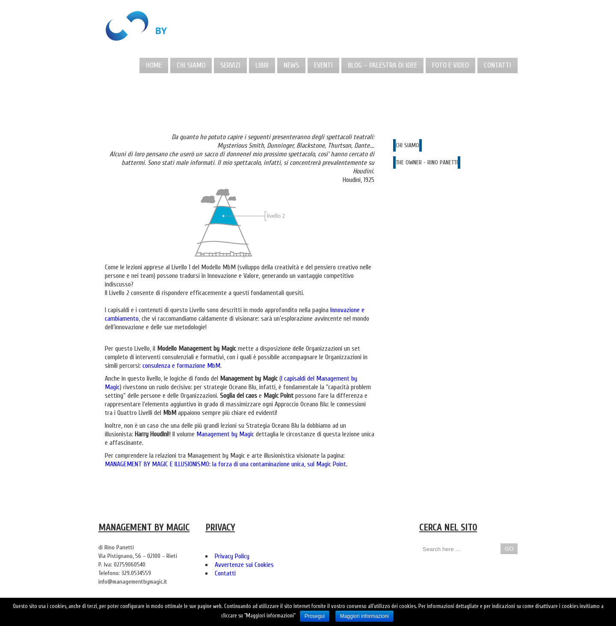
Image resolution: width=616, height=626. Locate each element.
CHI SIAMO (407, 145)
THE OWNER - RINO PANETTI (427, 162)
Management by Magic (225, 434)
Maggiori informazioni (364, 616)
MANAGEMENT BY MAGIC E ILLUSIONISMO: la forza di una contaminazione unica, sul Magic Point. (226, 464)
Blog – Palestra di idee (382, 65)
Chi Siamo (191, 65)
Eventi (323, 65)
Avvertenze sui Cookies (244, 565)
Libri (262, 65)
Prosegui (315, 616)
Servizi (230, 65)
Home (154, 65)
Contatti (497, 65)
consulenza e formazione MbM (181, 366)
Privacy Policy (232, 556)
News (291, 65)
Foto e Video (450, 65)
